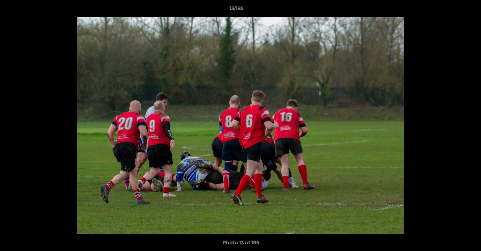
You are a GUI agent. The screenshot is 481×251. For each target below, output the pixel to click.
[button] (451, 10)
